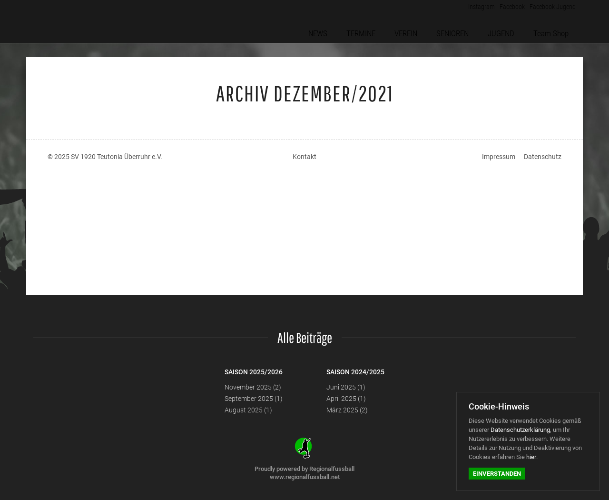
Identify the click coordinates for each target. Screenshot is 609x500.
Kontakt (304, 156)
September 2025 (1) (254, 398)
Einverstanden (497, 473)
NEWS (331, 30)
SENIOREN (459, 30)
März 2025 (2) (347, 410)
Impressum (498, 156)
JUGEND (505, 30)
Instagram (473, 9)
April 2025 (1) (346, 398)
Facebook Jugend (551, 9)
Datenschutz (542, 156)
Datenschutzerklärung (520, 429)
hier (531, 456)
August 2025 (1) (248, 410)
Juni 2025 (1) (345, 387)
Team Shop (553, 30)
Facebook (506, 9)
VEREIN (414, 30)
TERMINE (371, 30)
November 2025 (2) (253, 387)
